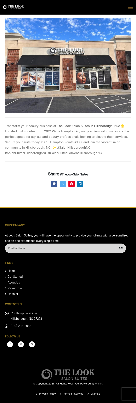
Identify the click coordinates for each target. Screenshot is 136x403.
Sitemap (95, 393)
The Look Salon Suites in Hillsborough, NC (88, 126)
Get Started (15, 276)
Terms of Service (72, 393)
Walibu (99, 383)
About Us (14, 282)
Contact (13, 294)
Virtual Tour (15, 288)
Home (12, 270)
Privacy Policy (47, 393)
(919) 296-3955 (21, 326)
